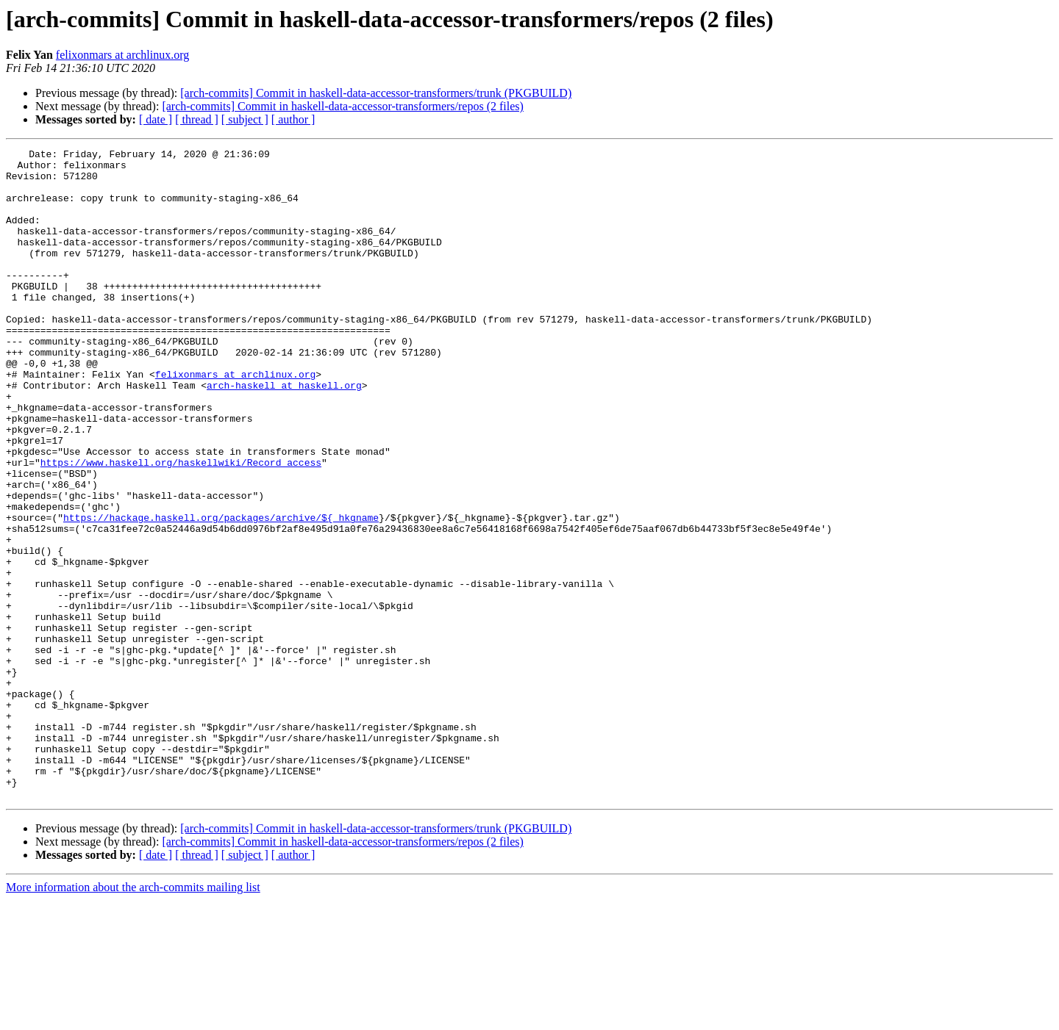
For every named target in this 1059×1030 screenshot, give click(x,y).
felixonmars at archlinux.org (122, 54)
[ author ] (293, 119)
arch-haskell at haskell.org (284, 433)
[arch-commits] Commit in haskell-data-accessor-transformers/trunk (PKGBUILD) (375, 93)
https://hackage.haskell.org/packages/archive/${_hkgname (221, 592)
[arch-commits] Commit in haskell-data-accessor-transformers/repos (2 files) (343, 106)
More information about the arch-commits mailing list (133, 1017)
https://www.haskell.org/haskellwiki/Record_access (180, 526)
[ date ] (155, 119)
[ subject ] (244, 119)
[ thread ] (196, 119)
